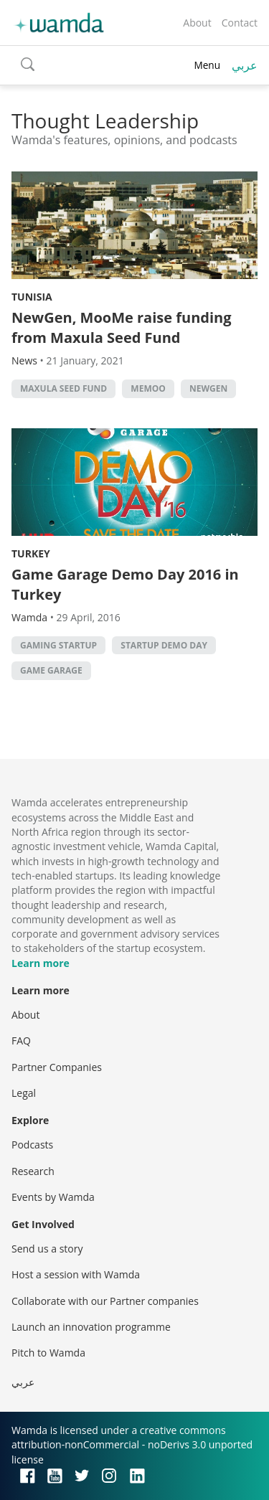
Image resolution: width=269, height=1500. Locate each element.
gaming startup (58, 645)
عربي (245, 65)
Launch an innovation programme (91, 1327)
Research (33, 1171)
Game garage (51, 670)
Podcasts (32, 1144)
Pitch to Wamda (48, 1352)
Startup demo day (164, 645)
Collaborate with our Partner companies (105, 1301)
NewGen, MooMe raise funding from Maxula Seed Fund (121, 327)
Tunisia (31, 296)
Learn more (40, 963)
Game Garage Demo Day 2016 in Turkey (125, 584)
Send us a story (46, 1248)
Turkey (30, 553)
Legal (23, 1093)
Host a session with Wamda (75, 1274)
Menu (207, 65)
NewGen (208, 388)
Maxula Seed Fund (63, 388)
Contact (240, 22)
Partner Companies (56, 1067)
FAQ (21, 1040)
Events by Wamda (53, 1197)
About (197, 22)
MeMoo (148, 388)
